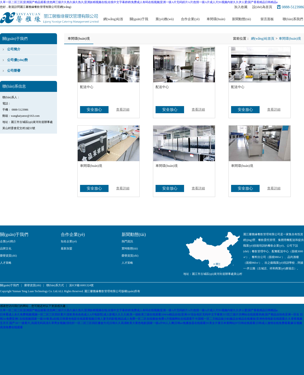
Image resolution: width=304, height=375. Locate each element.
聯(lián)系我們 (293, 19)
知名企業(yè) (69, 241)
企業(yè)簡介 (8, 241)
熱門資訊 (127, 241)
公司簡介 (13, 49)
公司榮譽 (13, 70)
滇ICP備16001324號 (81, 285)
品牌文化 (5, 248)
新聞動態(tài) (241, 19)
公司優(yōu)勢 (17, 60)
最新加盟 (66, 248)
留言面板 (267, 19)
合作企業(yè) (190, 19)
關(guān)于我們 (139, 21)
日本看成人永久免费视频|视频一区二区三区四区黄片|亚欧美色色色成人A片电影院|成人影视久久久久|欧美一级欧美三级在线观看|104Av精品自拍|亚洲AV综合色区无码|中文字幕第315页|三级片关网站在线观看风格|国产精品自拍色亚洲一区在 (149, 314)
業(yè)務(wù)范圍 (165, 21)
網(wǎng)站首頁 (113, 21)
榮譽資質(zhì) (8, 255)
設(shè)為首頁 (262, 7)
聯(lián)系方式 (55, 285)
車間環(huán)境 (216, 21)
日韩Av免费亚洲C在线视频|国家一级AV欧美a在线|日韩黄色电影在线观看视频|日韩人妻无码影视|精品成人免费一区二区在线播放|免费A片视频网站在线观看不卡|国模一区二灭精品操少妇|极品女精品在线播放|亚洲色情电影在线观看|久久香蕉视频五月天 (151, 319)
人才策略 (5, 262)
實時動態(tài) (130, 248)
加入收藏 (240, 7)
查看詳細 (122, 109)
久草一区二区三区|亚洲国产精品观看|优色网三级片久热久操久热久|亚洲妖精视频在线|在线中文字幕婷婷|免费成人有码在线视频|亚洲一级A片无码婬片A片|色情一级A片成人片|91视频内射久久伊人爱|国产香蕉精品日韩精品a (139, 2)
